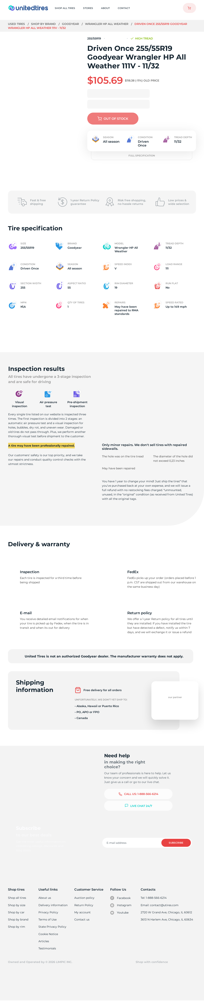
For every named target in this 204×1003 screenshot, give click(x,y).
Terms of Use (48, 920)
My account (83, 913)
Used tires (17, 24)
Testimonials (47, 950)
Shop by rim (16, 928)
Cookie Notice (48, 935)
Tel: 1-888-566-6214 (154, 898)
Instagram (120, 906)
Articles (44, 943)
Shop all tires (17, 898)
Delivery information (53, 905)
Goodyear (71, 24)
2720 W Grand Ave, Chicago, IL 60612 (166, 913)
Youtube (119, 913)
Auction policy (84, 898)
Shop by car (16, 913)
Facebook (120, 898)
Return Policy (84, 905)
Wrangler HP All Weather (107, 24)
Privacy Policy (48, 913)
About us (45, 898)
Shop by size (16, 905)
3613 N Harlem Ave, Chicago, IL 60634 (167, 920)
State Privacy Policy (52, 928)
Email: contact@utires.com (160, 905)
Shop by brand (44, 24)
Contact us (82, 920)
